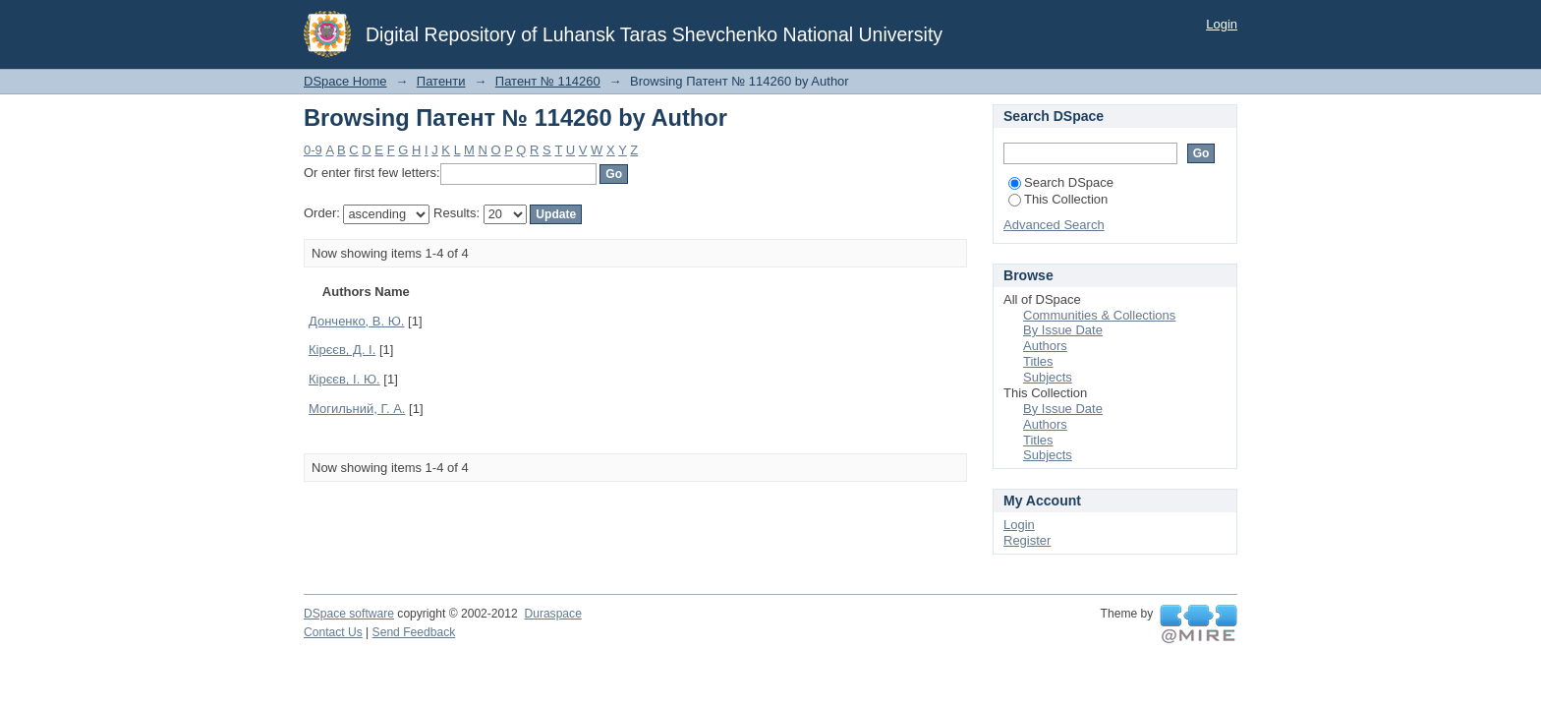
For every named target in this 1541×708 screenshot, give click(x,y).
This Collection (1058, 199)
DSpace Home (345, 81)
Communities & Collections (1099, 315)
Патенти (441, 81)
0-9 (313, 150)
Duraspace (552, 613)
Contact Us (333, 632)
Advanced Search (1054, 224)
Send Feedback (414, 632)
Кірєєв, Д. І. (342, 349)
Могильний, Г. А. (357, 408)
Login (1221, 24)
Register (1027, 540)
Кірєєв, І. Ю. (344, 379)
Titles (1038, 361)
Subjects (1047, 377)
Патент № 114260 (547, 81)
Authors (1045, 345)
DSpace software (349, 613)
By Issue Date (1063, 330)
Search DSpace (1060, 182)
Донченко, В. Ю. (356, 321)
